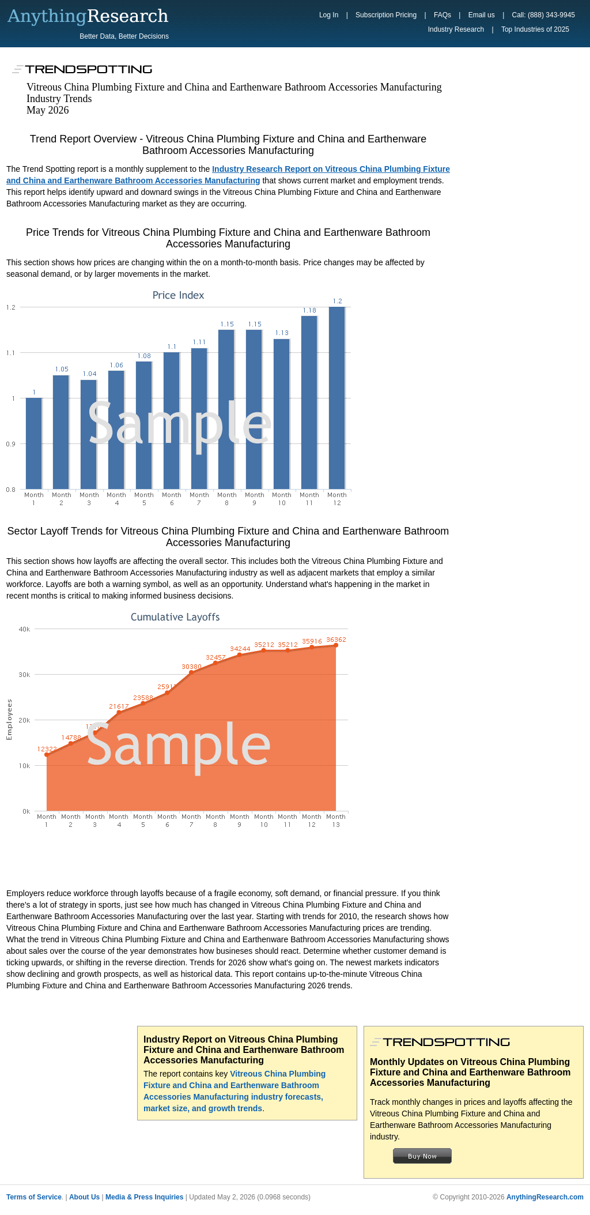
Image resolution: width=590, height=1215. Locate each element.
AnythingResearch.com (545, 1197)
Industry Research (456, 29)
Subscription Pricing (386, 15)
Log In (328, 15)
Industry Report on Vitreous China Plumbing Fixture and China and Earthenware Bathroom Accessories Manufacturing (244, 1050)
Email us (481, 15)
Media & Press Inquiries (144, 1197)
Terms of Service (34, 1197)
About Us (84, 1197)
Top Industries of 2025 (535, 29)
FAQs (442, 15)
